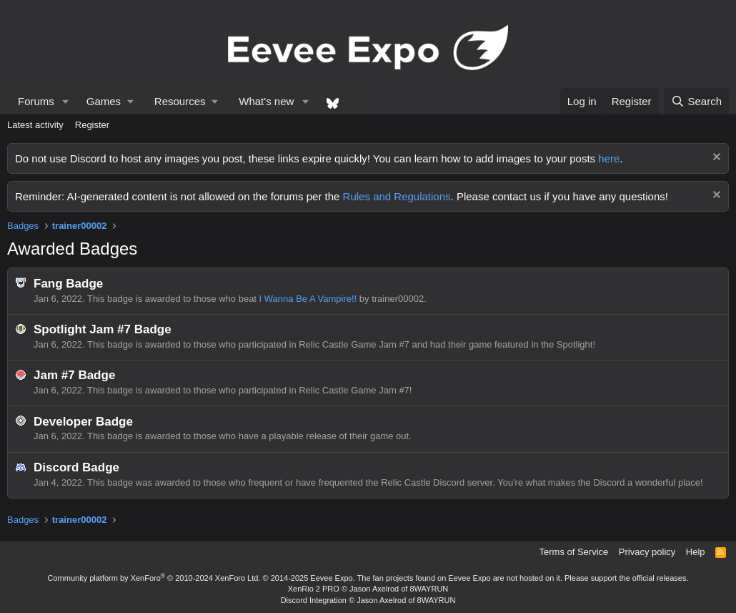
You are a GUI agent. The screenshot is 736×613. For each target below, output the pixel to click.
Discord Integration (314, 600)
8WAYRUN (428, 588)
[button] (66, 101)
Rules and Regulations (397, 196)
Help (695, 551)
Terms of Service (574, 551)
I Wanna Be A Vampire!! (308, 298)
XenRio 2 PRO (313, 588)
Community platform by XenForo (154, 578)
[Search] (696, 101)
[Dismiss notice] (715, 158)
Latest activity (35, 124)
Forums (36, 101)
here (609, 158)
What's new (266, 101)
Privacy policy (647, 551)
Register (92, 124)
